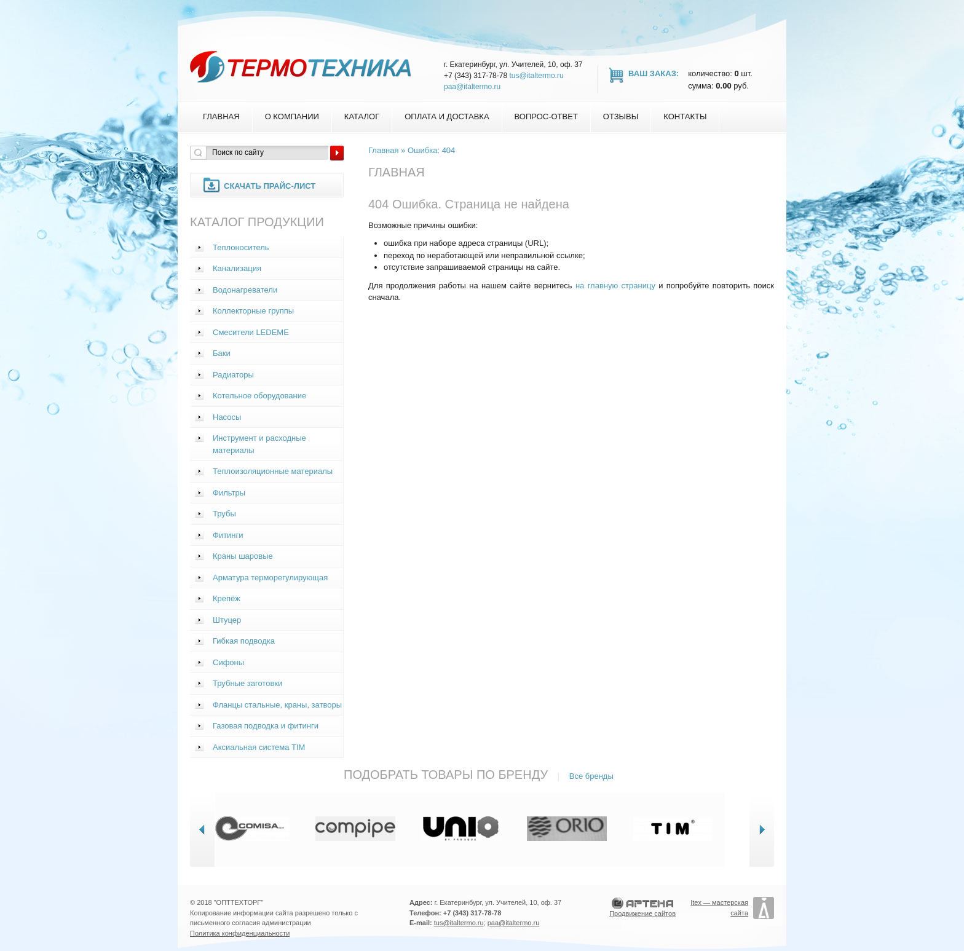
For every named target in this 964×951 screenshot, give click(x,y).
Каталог (361, 116)
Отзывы (620, 116)
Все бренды (591, 776)
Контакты (684, 116)
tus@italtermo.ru (536, 75)
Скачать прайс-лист (269, 186)
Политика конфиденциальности (240, 933)
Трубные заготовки (247, 683)
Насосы (227, 417)
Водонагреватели (245, 289)
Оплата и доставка (447, 116)
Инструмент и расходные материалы (259, 444)
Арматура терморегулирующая (270, 577)
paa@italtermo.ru (472, 86)
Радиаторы (233, 374)
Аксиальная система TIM (259, 747)
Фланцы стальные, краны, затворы (277, 704)
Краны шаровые (243, 556)
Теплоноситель (241, 247)
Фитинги (228, 535)
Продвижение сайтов (642, 913)
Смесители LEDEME (251, 332)
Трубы (224, 513)
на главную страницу (615, 285)
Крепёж (226, 598)
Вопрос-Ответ (546, 116)
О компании (292, 116)
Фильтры (229, 492)
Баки (222, 353)
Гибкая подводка (244, 640)
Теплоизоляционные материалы (273, 471)
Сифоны (228, 662)
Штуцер (227, 620)
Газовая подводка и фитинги (265, 725)
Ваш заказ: (653, 73)
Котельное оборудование (259, 395)
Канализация (237, 268)
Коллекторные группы (253, 310)
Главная (221, 116)
